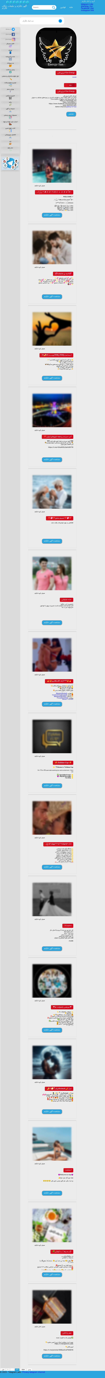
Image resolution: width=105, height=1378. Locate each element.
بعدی (29, 1370)
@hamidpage (10, 34)
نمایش (71, 114)
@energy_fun (10, 29)
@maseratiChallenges (59, 695)
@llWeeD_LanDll (67, 700)
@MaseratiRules (61, 693)
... (12, 1370)
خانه (71, 7)
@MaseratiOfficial (60, 697)
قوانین (63, 7)
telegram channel (37, 1372)
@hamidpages (10, 39)
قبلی (3, 1370)
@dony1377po (71, 107)
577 (17, 1370)
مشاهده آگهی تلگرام (52, 215)
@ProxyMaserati (62, 698)
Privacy (25, 1372)
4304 (23, 1370)
